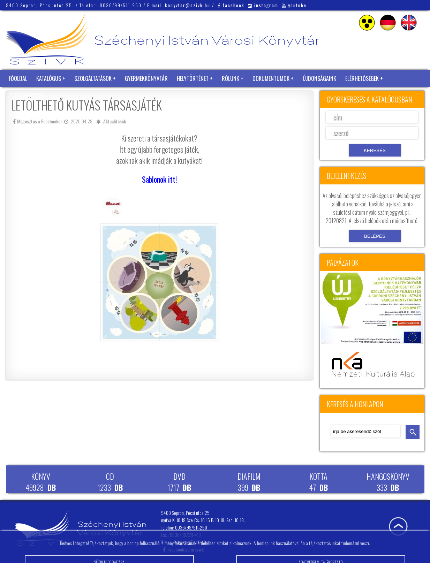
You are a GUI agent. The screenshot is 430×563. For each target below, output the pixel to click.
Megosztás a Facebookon (37, 121)
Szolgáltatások (93, 78)
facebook (231, 5)
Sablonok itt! (159, 179)
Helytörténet (193, 78)
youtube (294, 5)
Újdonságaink (319, 78)
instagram (263, 5)
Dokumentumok (270, 78)
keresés (413, 432)
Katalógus (48, 78)
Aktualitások (114, 121)
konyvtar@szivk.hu (187, 5)
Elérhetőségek (362, 78)
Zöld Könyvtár (26, 96)
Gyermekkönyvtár (146, 78)
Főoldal (18, 78)
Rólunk (230, 78)
